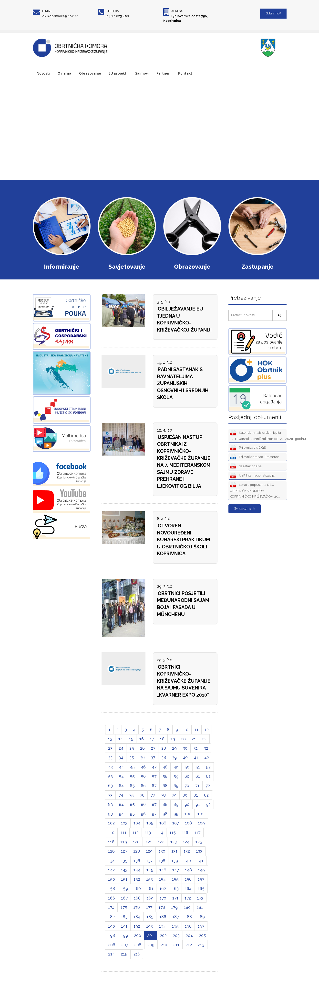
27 (153, 748)
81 (196, 795)
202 (163, 935)
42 (206, 757)
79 (174, 795)
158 (111, 888)
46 (143, 767)
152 (137, 879)
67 (154, 785)
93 (110, 813)
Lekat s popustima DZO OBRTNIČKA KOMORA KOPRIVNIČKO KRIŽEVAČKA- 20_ (255, 490)
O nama (64, 73)
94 (121, 813)
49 (176, 767)
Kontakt (185, 73)
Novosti (43, 73)
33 (110, 757)
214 (111, 954)
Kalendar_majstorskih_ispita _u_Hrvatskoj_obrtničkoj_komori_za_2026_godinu (258, 435)
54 (121, 776)
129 (149, 851)
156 (188, 879)
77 (153, 795)
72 (208, 785)
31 (196, 748)
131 (174, 851)
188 (188, 916)
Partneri (163, 73)
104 (137, 823)
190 (111, 926)
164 (188, 888)
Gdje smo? (273, 13)
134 (111, 860)
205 (202, 935)
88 (165, 804)
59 (176, 776)
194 (162, 926)
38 (163, 757)
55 (132, 776)
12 (207, 729)
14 (120, 738)
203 (176, 935)
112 (136, 832)
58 (165, 776)
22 (204, 738)
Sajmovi (142, 73)
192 (137, 926)
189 (201, 916)
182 (111, 916)
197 (201, 926)
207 (124, 944)
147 (175, 869)
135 (124, 860)
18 (162, 738)
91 (198, 804)
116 (185, 832)
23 (110, 748)
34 (121, 757)
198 (111, 935)
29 (174, 748)
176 (136, 907)
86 (143, 804)
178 (161, 907)
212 (188, 944)
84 (121, 804)
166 (111, 898)
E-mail (47, 11)
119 (124, 841)
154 (162, 879)
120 (136, 841)
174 (111, 907)
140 (187, 860)
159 (124, 888)
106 (162, 823)
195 (175, 926)
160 (137, 888)
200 (137, 935)
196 (188, 926)
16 (141, 738)
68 (165, 785)
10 (186, 729)
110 (111, 832)
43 (110, 767)
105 (149, 823)
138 (162, 860)
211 (176, 944)
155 (175, 879)
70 (187, 785)
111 (123, 832)
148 (188, 869)
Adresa (177, 11)
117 (197, 832)
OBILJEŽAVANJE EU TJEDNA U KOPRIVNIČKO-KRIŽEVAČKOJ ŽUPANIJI (184, 319)
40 (185, 757)
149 (201, 869)
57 (154, 776)
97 (154, 813)
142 (111, 869)
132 (187, 851)
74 (121, 795)
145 (149, 869)
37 (153, 757)
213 (201, 944)
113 (148, 832)
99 (176, 813)
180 (187, 907)
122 (161, 841)
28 (163, 748)
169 (150, 898)
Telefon (112, 11)
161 (150, 888)
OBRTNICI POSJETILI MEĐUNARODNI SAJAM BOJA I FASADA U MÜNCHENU (183, 603)
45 (132, 767)
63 (110, 785)
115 (172, 832)
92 (208, 804)
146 (162, 869)
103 (124, 823)
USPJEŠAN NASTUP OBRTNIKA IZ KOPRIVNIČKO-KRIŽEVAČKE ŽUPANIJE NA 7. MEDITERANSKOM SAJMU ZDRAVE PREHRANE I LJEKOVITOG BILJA (183, 461)
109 (201, 823)
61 (198, 776)
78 (163, 795)
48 (165, 767)
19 (173, 738)
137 (149, 860)
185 (149, 916)
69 (176, 785)
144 (137, 869)
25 (131, 748)
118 (111, 841)
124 (186, 841)
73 (110, 795)
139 (174, 860)
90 (187, 804)
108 (188, 823)
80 (185, 795)
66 (143, 785)
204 (189, 935)
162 (162, 888)
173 (200, 898)
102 (111, 823)
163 (175, 888)
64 (121, 785)
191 (124, 926)
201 (150, 935)
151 (124, 879)
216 (137, 954)
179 (174, 907)
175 (124, 907)
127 (124, 851)
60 (187, 776)
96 (143, 813)
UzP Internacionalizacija (252, 476)
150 (111, 879)
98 (165, 813)
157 (201, 879)
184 (137, 916)
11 (196, 729)
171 (175, 898)
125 (199, 841)
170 (163, 898)
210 (164, 944)
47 (154, 767)
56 (143, 776)
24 (121, 748)
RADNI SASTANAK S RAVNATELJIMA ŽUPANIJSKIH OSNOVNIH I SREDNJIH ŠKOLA (182, 383)
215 (124, 954)
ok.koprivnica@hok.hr (60, 16)
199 (124, 935)
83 (110, 804)
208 (137, 944)
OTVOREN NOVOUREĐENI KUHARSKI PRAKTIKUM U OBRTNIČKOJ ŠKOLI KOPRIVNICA (183, 539)
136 (137, 860)
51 (198, 767)
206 (111, 944)
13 (110, 738)
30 (185, 748)
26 (142, 748)
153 (149, 879)
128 (136, 851)
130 (162, 851)
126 (111, 851)
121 (149, 841)
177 (149, 907)
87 (154, 804)
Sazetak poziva (246, 466)
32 (206, 748)
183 (124, 916)
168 (137, 898)
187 (175, 916)
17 (152, 738)
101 (200, 813)
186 (162, 916)
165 (201, 888)
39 (174, 757)
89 (176, 804)
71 (197, 785)
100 (188, 813)
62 (208, 776)
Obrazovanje (90, 73)
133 (199, 851)
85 (132, 804)
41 (196, 757)
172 (188, 898)
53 (110, 776)
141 (200, 860)
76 (142, 795)
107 (175, 823)
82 (206, 795)
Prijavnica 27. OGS (248, 448)
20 (183, 738)
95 (132, 813)
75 (131, 795)
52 (208, 767)
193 (149, 926)
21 (194, 738)
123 (173, 841)
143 (124, 869)
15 (131, 738)
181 (200, 907)
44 (121, 767)
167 (124, 898)
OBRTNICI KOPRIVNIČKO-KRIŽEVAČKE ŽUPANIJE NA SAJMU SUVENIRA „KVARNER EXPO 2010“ (183, 681)
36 (142, 757)
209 (150, 944)
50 (187, 767)
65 (132, 785)
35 (131, 757)
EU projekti (118, 73)
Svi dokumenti (244, 508)
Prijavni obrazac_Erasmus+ (254, 457)
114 (160, 832)
